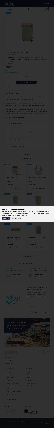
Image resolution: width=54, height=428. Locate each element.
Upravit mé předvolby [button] (16, 218)
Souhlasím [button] (6, 218)
